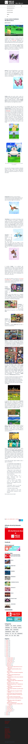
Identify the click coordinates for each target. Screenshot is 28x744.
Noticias (7, 633)
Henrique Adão (7, 732)
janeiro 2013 (9, 711)
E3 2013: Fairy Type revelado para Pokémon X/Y (15, 698)
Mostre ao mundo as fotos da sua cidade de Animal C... (15, 677)
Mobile (13, 631)
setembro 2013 (10, 661)
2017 (7, 651)
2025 (7, 641)
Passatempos (20, 633)
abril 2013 (9, 707)
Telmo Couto (7, 738)
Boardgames (7, 627)
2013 (7, 656)
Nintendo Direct (12, 519)
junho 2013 (9, 665)
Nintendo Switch (10, 8)
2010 (7, 714)
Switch (6, 635)
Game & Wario (9, 671)
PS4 (13, 633)
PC (7, 16)
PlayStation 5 (10, 10)
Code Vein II (13, 604)
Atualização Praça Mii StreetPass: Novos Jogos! (14, 669)
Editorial (15, 627)
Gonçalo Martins (8, 731)
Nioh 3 (12, 593)
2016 (7, 652)
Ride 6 (12, 560)
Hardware (7, 629)
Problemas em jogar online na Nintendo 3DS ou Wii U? (15, 681)
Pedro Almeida (7, 736)
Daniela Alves (7, 729)
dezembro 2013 (10, 657)
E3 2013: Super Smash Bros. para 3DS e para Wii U (15, 689)
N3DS (17, 631)
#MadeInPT (7, 625)
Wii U (15, 635)
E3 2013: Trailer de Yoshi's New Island (13, 696)
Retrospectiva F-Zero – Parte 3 (12, 682)
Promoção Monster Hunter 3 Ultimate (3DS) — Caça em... (15, 704)
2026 (7, 640)
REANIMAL (13, 571)
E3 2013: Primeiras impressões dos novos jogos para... (14, 667)
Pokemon (17, 519)
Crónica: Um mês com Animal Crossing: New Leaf (15, 673)
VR (9, 635)
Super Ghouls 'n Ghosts (11, 679)
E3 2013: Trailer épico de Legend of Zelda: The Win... (14, 691)
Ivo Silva (6, 733)
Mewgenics (13, 576)
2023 (7, 644)
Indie (11, 629)
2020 (7, 647)
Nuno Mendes (7, 734)
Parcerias (6, 723)
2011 (7, 713)
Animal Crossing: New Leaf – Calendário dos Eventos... (15, 684)
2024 (7, 642)
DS (11, 627)
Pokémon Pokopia (15, 582)
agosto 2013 (9, 662)
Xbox (8, 14)
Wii (12, 635)
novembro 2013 (10, 659)
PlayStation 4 (10, 12)
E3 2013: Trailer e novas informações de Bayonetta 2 (14, 687)
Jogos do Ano (15, 629)
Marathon (13, 565)
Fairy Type (14, 40)
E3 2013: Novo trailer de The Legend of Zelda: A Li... (14, 701)
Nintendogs (8, 110)
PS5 (15, 633)
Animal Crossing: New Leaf (12, 702)
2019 (7, 649)
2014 (7, 655)
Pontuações (7, 722)
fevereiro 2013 (10, 709)
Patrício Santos (7, 735)
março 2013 (9, 708)
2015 (7, 654)
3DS (8, 519)
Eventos (19, 627)
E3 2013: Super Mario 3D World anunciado (14, 693)
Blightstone (14, 598)
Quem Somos (7, 721)
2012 (7, 712)
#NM (6, 519)
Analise (14, 625)
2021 (7, 646)
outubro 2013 (9, 660)
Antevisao (19, 625)
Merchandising (8, 631)
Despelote (13, 587)
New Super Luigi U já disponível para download (13, 675)
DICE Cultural (7, 730)
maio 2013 (9, 706)
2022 (7, 645)
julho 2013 (9, 664)
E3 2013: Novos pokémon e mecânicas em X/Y (14, 695)
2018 (7, 650)
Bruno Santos (7, 728)
